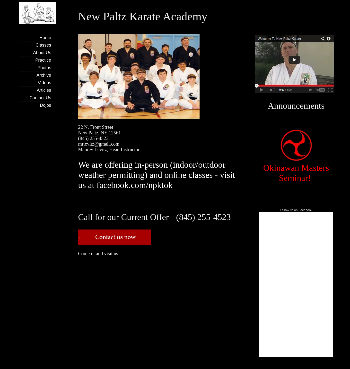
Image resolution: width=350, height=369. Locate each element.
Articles (44, 90)
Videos (44, 82)
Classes (43, 45)
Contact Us (40, 97)
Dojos (45, 105)
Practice (43, 60)
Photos (44, 67)
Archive (43, 75)
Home (45, 37)
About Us (42, 52)
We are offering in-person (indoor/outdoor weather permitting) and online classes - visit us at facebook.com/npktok (156, 175)
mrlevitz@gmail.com (98, 144)
